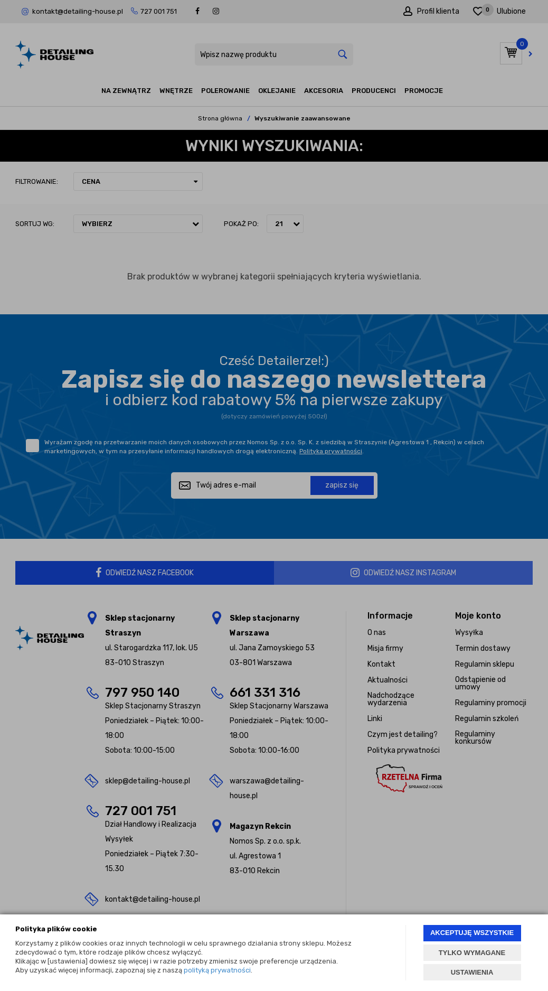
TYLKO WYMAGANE (472, 953)
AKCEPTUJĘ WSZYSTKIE (472, 933)
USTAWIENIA (472, 972)
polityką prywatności (217, 970)
